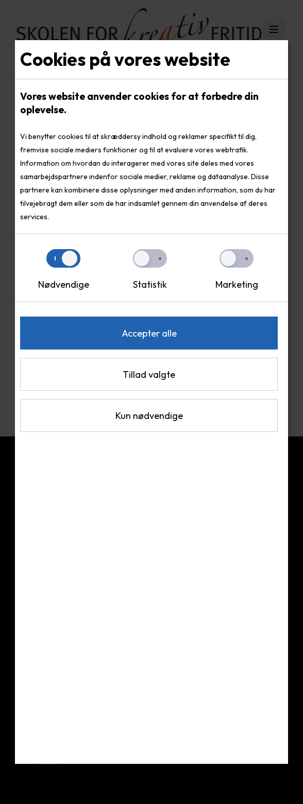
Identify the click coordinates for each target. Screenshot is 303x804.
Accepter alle (149, 333)
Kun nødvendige (149, 416)
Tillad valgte (149, 374)
